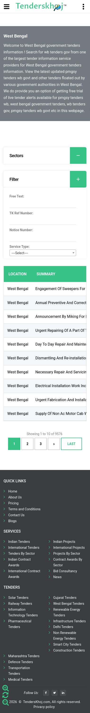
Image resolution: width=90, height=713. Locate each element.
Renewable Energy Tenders (66, 612)
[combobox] (42, 252)
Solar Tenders (18, 598)
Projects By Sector (66, 553)
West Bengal (17, 288)
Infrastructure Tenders (69, 621)
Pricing (13, 503)
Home (12, 491)
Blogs (12, 521)
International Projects (69, 547)
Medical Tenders (20, 679)
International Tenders (23, 547)
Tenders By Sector (21, 553)
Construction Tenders (69, 650)
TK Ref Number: (21, 213)
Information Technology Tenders (23, 612)
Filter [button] (47, 179)
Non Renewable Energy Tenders (64, 635)
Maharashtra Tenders (23, 656)
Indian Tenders (19, 542)
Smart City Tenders (67, 644)
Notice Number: (21, 230)
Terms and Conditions (24, 509)
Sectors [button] (47, 155)
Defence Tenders (20, 662)
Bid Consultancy (65, 571)
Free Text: (16, 196)
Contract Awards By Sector (67, 562)
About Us (15, 497)
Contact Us (16, 515)
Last (71, 444)
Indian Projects (64, 542)
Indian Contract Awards (19, 562)
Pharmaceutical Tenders (19, 624)
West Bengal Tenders (68, 603)
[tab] (45, 155)
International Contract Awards (24, 574)
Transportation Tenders (19, 670)
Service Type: (19, 247)
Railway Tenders (20, 603)
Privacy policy (44, 707)
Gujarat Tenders (65, 598)
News (57, 577)
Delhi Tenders (63, 627)
